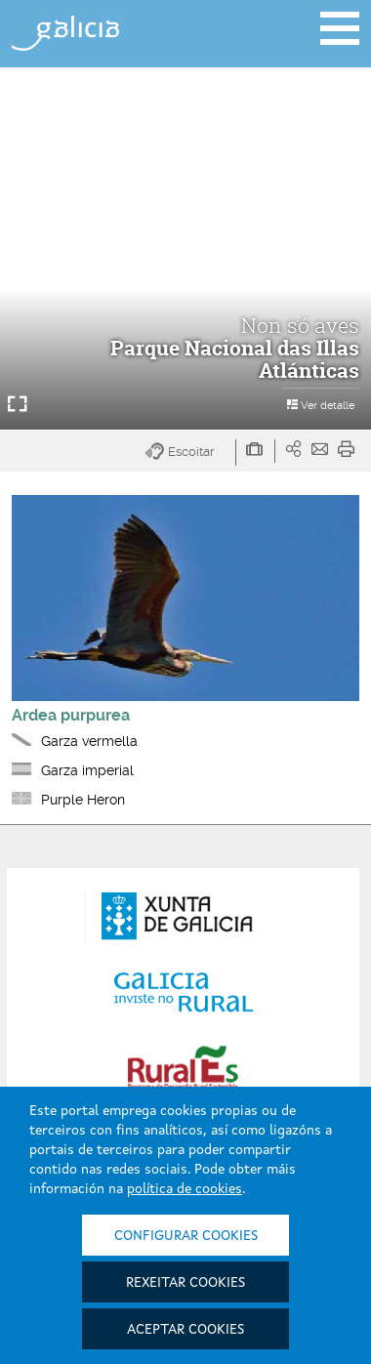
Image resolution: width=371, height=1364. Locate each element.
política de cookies (184, 1189)
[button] (190, 452)
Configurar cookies (186, 1236)
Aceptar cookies (185, 1330)
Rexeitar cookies (185, 1283)
